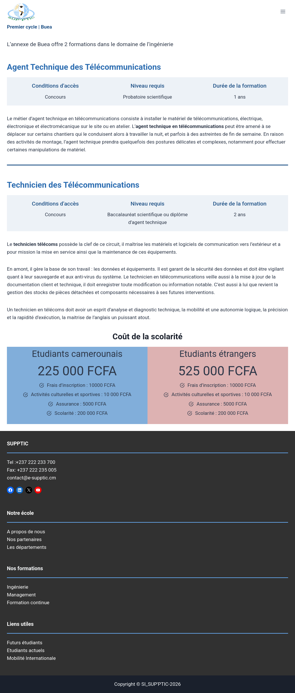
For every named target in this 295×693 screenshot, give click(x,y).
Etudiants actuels (26, 650)
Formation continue (28, 602)
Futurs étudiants (24, 642)
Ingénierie (17, 587)
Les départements (26, 547)
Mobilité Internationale (31, 658)
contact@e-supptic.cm (31, 478)
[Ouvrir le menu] (282, 11)
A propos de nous (26, 531)
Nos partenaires (24, 539)
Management (21, 595)
